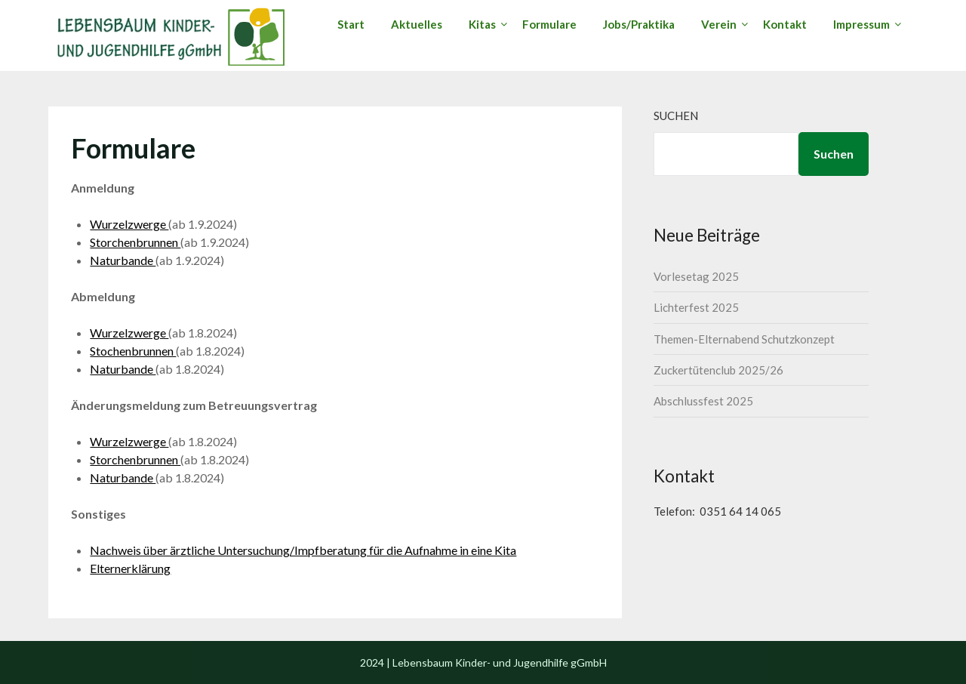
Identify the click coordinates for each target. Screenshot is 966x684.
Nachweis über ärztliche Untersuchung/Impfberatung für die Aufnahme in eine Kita (303, 550)
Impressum (861, 24)
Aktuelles (416, 24)
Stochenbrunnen (133, 351)
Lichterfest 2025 (696, 307)
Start (351, 24)
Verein (719, 24)
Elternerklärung (130, 568)
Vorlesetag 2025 (696, 276)
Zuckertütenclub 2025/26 (718, 370)
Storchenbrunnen (135, 242)
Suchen (676, 115)
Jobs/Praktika (639, 24)
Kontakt (785, 24)
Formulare (549, 24)
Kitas (482, 24)
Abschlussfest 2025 (703, 401)
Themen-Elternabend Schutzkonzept (744, 339)
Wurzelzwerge (129, 224)
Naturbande (122, 260)
